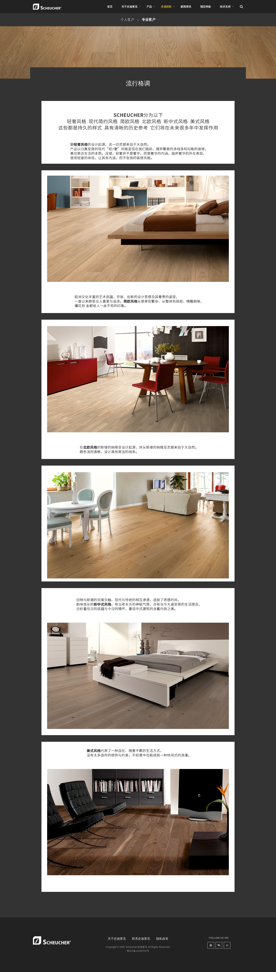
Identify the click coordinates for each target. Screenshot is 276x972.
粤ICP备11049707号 (138, 951)
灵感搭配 (166, 6)
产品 (149, 6)
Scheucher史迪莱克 (136, 947)
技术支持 (225, 6)
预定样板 (205, 6)
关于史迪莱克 (129, 6)
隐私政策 (162, 938)
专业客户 (148, 20)
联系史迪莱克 (141, 938)
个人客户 (127, 20)
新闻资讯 (186, 6)
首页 (109, 6)
